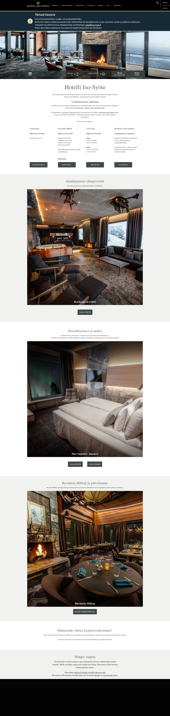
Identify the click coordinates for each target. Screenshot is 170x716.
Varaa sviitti (85, 312)
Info (109, 6)
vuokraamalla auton (109, 675)
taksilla (97, 675)
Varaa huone (75, 464)
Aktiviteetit (80, 6)
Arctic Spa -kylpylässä (69, 112)
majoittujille (38, 165)
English (165, 8)
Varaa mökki (94, 464)
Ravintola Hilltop (68, 6)
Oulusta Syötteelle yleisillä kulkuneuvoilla (89, 672)
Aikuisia (70, 74)
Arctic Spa (91, 6)
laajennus (123, 165)
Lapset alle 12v (94, 74)
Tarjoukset (118, 6)
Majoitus (56, 6)
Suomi (165, 3)
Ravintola (66, 165)
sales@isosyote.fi (93, 25)
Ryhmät (101, 6)
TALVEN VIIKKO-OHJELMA (85, 612)
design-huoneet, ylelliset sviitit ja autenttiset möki (89, 108)
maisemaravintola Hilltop (106, 112)
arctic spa (95, 165)
